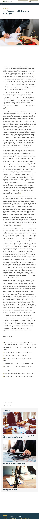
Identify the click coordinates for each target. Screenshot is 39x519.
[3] (33, 126)
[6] (20, 226)
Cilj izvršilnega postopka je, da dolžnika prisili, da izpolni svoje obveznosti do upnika (18, 436)
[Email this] (4, 405)
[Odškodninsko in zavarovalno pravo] (19, 441)
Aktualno (6, 8)
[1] (33, 75)
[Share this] (7, 405)
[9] (18, 277)
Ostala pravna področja (10, 490)
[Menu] (1, 4)
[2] (7, 108)
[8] (12, 246)
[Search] (37, 4)
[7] (7, 238)
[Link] (7, 1)
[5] (20, 193)
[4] (7, 131)
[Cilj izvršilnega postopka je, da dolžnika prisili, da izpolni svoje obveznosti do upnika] (19, 413)
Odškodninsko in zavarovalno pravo (14, 463)
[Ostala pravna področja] (19, 467)
